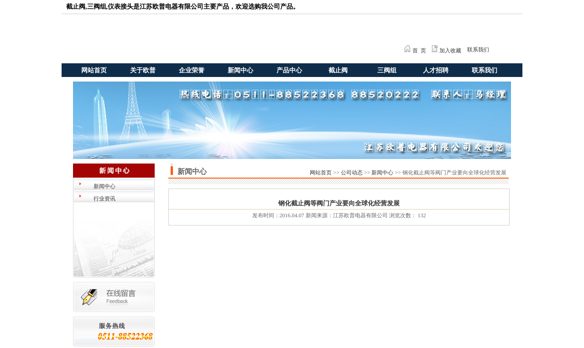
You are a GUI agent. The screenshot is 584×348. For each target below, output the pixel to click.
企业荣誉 (191, 70)
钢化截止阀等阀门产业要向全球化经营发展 (339, 203)
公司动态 (352, 172)
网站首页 (94, 70)
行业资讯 (104, 198)
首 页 (419, 50)
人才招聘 (435, 70)
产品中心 (289, 70)
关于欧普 (143, 70)
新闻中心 (240, 70)
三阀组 (386, 70)
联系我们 (478, 49)
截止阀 (338, 70)
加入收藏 (450, 50)
